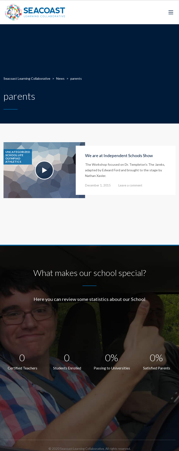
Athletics (13, 161)
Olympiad (12, 158)
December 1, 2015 (98, 185)
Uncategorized (17, 152)
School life (14, 155)
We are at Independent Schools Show (119, 155)
